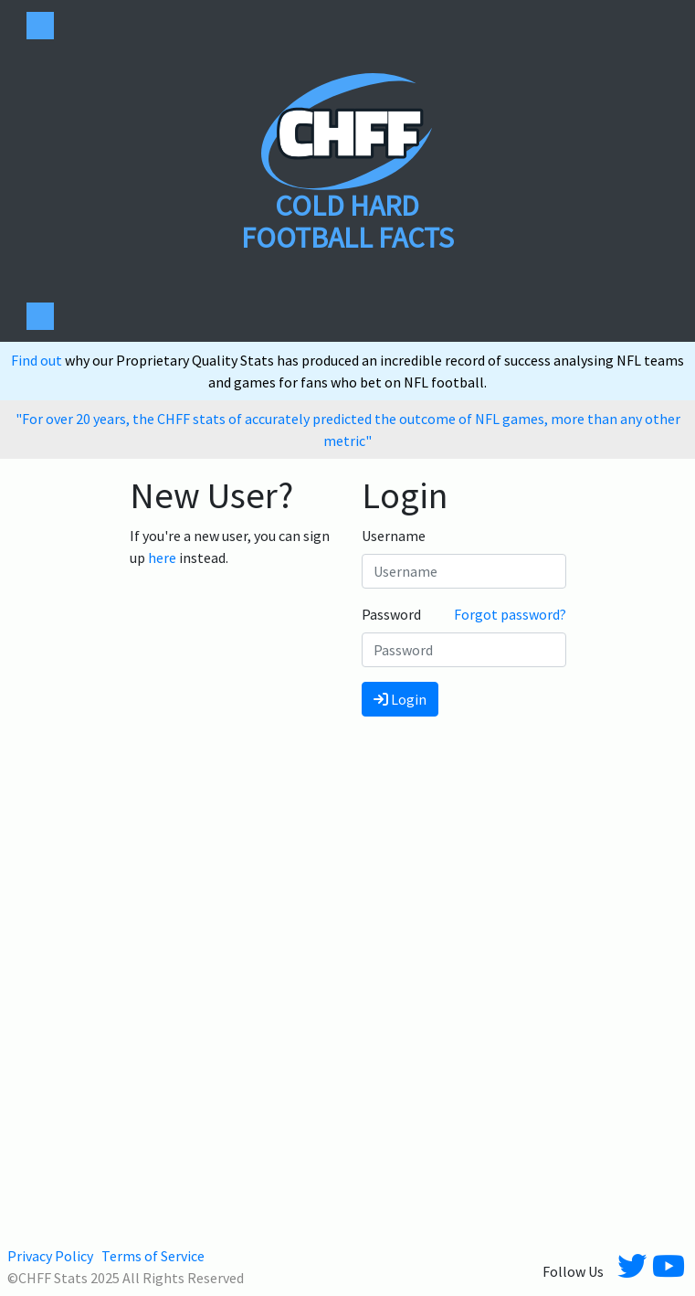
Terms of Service (153, 1256)
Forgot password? (510, 614)
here (162, 557)
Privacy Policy (50, 1256)
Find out (38, 360)
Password (391, 614)
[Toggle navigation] (40, 25)
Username (394, 535)
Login (400, 699)
